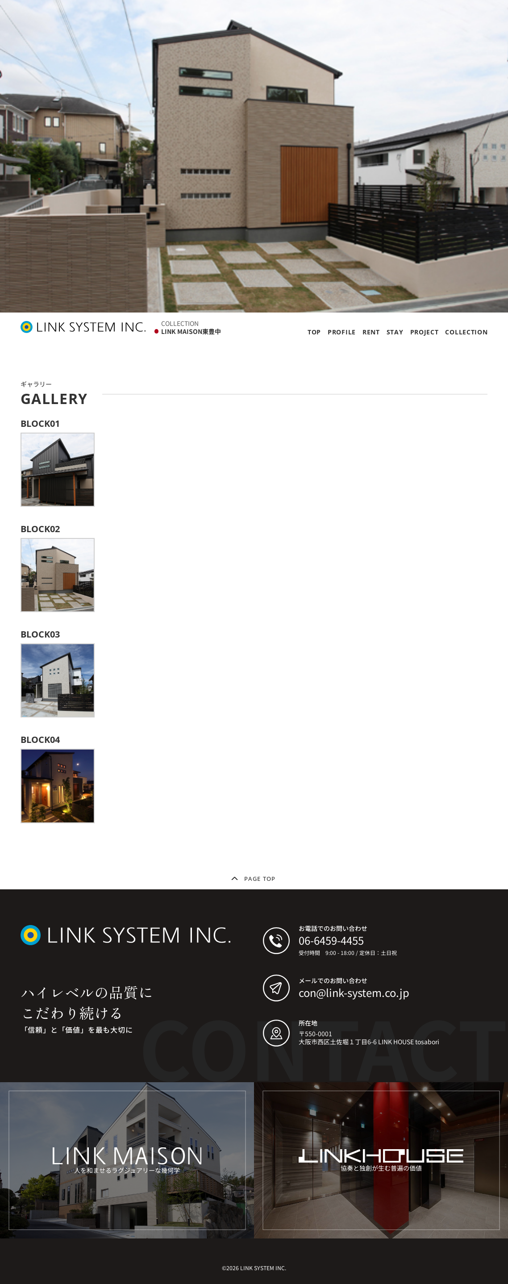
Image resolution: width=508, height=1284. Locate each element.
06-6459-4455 (331, 940)
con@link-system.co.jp (354, 992)
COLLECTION (466, 332)
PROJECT (424, 332)
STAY (395, 332)
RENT (371, 332)
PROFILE (342, 332)
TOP (314, 332)
